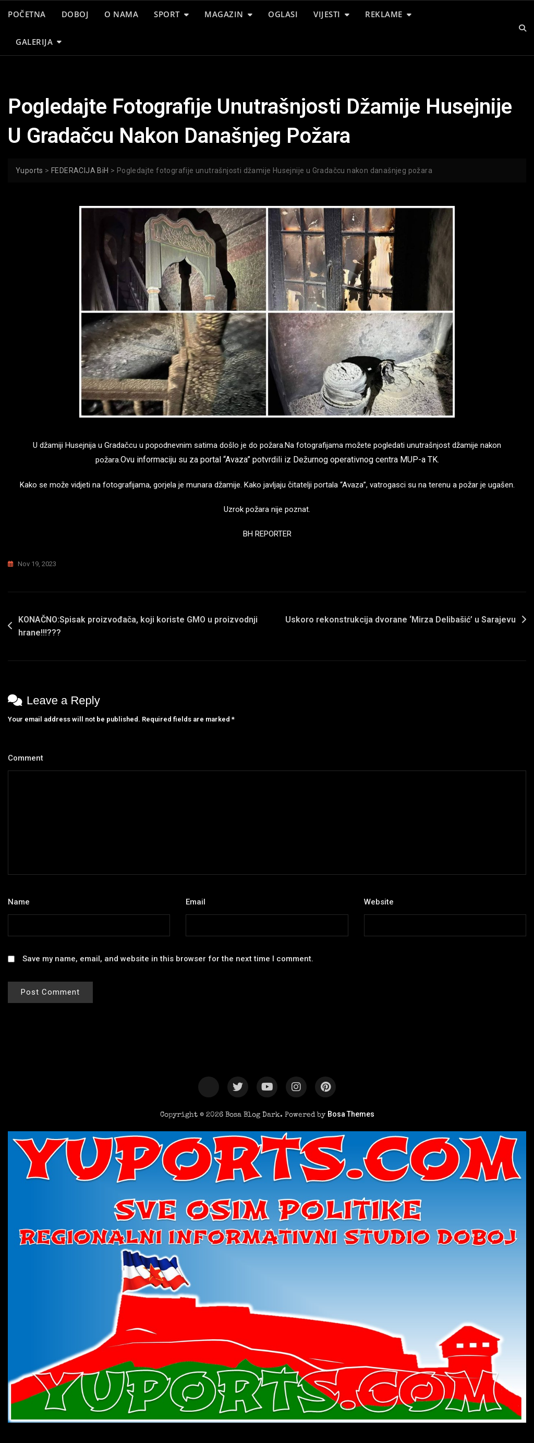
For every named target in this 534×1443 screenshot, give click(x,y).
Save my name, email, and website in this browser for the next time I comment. (167, 958)
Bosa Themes (350, 1114)
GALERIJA (34, 41)
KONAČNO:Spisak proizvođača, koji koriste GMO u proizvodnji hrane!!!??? (138, 626)
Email (198, 902)
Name (21, 902)
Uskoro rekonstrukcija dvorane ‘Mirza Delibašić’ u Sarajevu (400, 620)
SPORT (167, 14)
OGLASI (283, 14)
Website (379, 902)
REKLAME (384, 14)
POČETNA (27, 14)
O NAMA (121, 14)
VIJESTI (327, 14)
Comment (28, 758)
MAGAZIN (224, 14)
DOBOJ (75, 14)
